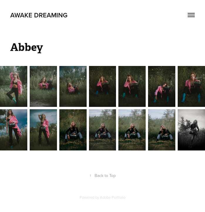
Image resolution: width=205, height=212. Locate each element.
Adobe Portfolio (112, 197)
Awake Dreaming (39, 15)
